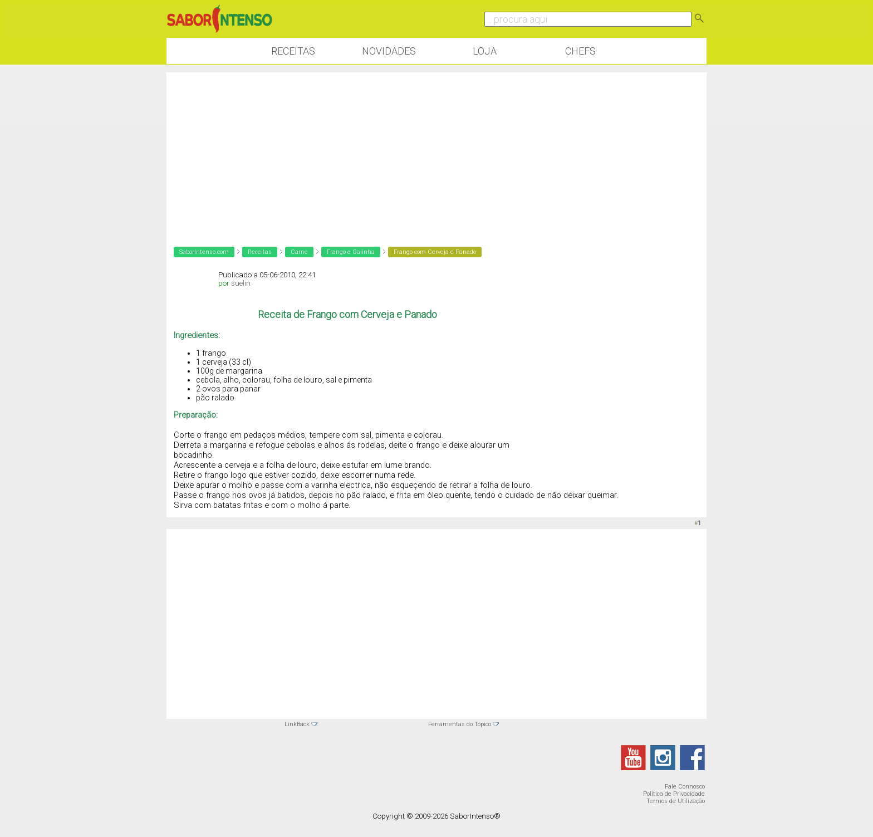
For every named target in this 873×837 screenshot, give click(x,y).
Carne (299, 252)
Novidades (389, 51)
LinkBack (297, 724)
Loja (485, 51)
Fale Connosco (685, 786)
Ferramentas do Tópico (459, 724)
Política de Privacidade (674, 793)
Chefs (580, 51)
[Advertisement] (436, 150)
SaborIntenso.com (204, 252)
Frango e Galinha (351, 252)
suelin (241, 283)
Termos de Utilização (675, 801)
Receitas (293, 51)
